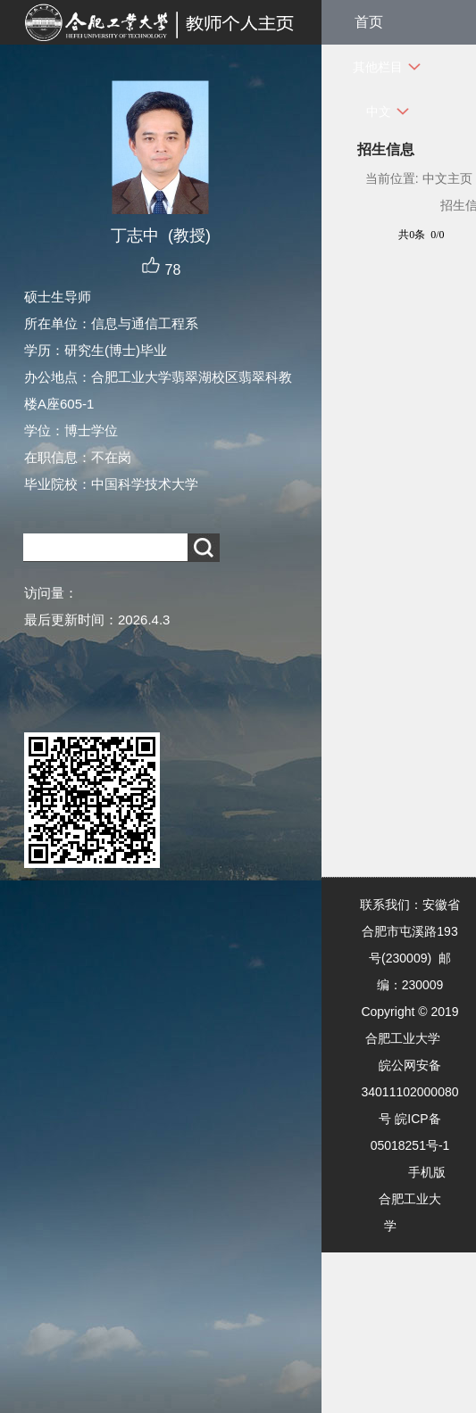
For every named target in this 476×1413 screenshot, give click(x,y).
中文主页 (447, 178)
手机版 (427, 1172)
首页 (369, 21)
